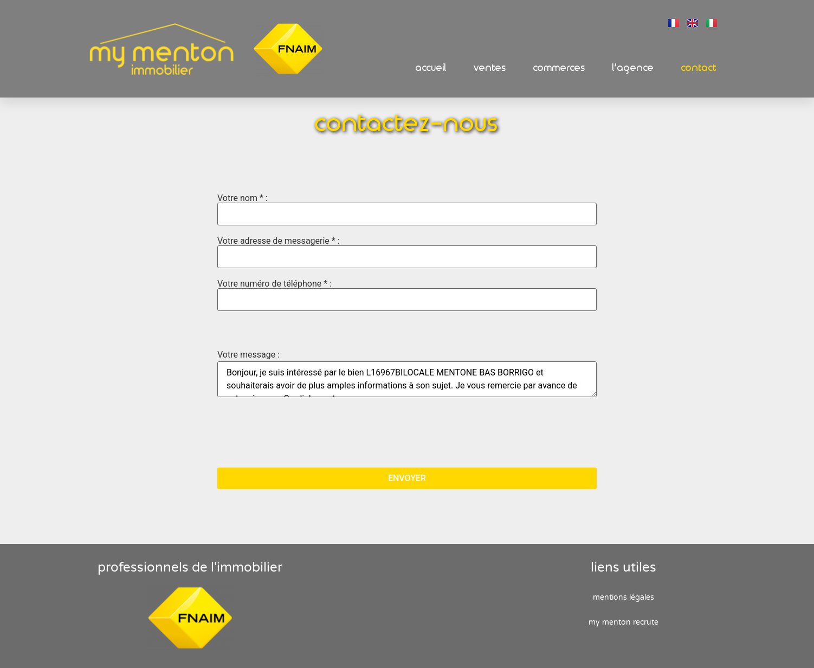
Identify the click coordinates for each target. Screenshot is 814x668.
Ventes (490, 68)
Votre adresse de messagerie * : (407, 252)
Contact (699, 68)
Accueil (431, 68)
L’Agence (633, 68)
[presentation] (299, 433)
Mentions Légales (623, 597)
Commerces (559, 68)
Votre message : (248, 355)
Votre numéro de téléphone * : (407, 295)
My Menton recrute (623, 622)
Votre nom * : (407, 209)
